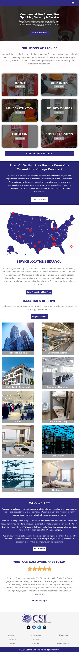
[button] (73, 3)
